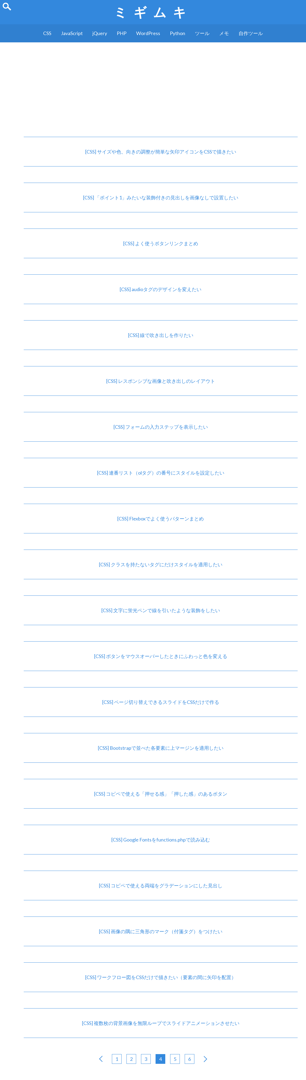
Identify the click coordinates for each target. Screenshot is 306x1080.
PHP (121, 33)
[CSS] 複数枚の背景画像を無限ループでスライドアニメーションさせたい (160, 1023)
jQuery (99, 33)
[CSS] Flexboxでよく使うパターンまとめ (160, 519)
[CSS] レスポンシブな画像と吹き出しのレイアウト (160, 381)
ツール (202, 33)
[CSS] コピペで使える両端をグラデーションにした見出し (160, 885)
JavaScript (72, 33)
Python (177, 33)
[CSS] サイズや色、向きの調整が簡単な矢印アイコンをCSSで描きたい (160, 152)
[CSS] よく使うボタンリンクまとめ (160, 243)
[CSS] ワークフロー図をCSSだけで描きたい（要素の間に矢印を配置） (160, 977)
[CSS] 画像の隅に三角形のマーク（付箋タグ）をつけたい (160, 931)
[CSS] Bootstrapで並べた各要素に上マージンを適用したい (161, 748)
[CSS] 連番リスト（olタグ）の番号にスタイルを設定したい (160, 473)
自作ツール (251, 33)
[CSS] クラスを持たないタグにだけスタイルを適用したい (160, 564)
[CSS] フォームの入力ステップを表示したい (161, 427)
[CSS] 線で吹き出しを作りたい (160, 335)
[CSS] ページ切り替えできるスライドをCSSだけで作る (160, 702)
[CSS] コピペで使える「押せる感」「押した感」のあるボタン (160, 794)
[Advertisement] (153, 83)
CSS (47, 33)
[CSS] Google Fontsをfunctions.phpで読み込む (160, 840)
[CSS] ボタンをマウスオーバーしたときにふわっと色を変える (160, 656)
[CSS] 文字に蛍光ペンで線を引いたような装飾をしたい (160, 610)
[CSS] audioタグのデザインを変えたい (160, 289)
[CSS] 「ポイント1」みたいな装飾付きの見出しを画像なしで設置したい (160, 197)
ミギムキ (153, 12)
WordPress (148, 33)
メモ (224, 33)
